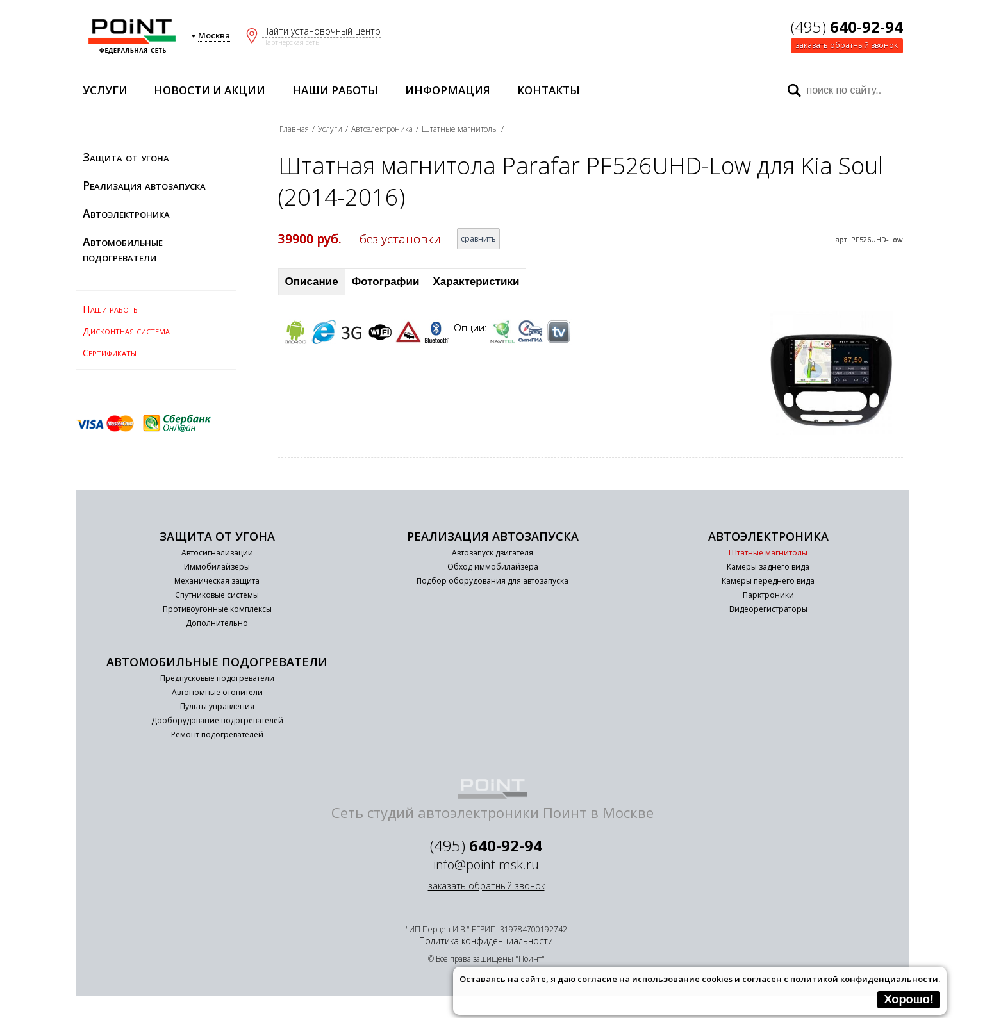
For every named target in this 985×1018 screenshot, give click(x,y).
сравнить (478, 238)
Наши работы (335, 90)
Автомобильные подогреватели (123, 249)
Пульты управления (217, 706)
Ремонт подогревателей (217, 734)
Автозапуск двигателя (492, 552)
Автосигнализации (217, 552)
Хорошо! (909, 999)
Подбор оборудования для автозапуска (492, 580)
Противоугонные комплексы (217, 608)
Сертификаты (110, 352)
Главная (294, 129)
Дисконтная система (126, 330)
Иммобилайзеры (217, 566)
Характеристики (476, 281)
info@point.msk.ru (486, 864)
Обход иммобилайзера (492, 566)
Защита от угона (126, 157)
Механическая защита (217, 580)
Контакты (548, 90)
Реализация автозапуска (144, 185)
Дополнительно (217, 623)
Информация (447, 90)
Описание (311, 281)
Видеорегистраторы (768, 608)
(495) (847, 26)
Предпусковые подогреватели (217, 678)
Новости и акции (209, 90)
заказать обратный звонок (846, 45)
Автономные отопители (217, 692)
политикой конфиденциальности (864, 979)
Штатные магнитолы (460, 129)
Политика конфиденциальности (486, 941)
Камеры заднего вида (768, 566)
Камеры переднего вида (768, 580)
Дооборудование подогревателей (217, 720)
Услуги (105, 90)
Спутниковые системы (217, 594)
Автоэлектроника (126, 213)
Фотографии (386, 281)
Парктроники (768, 594)
